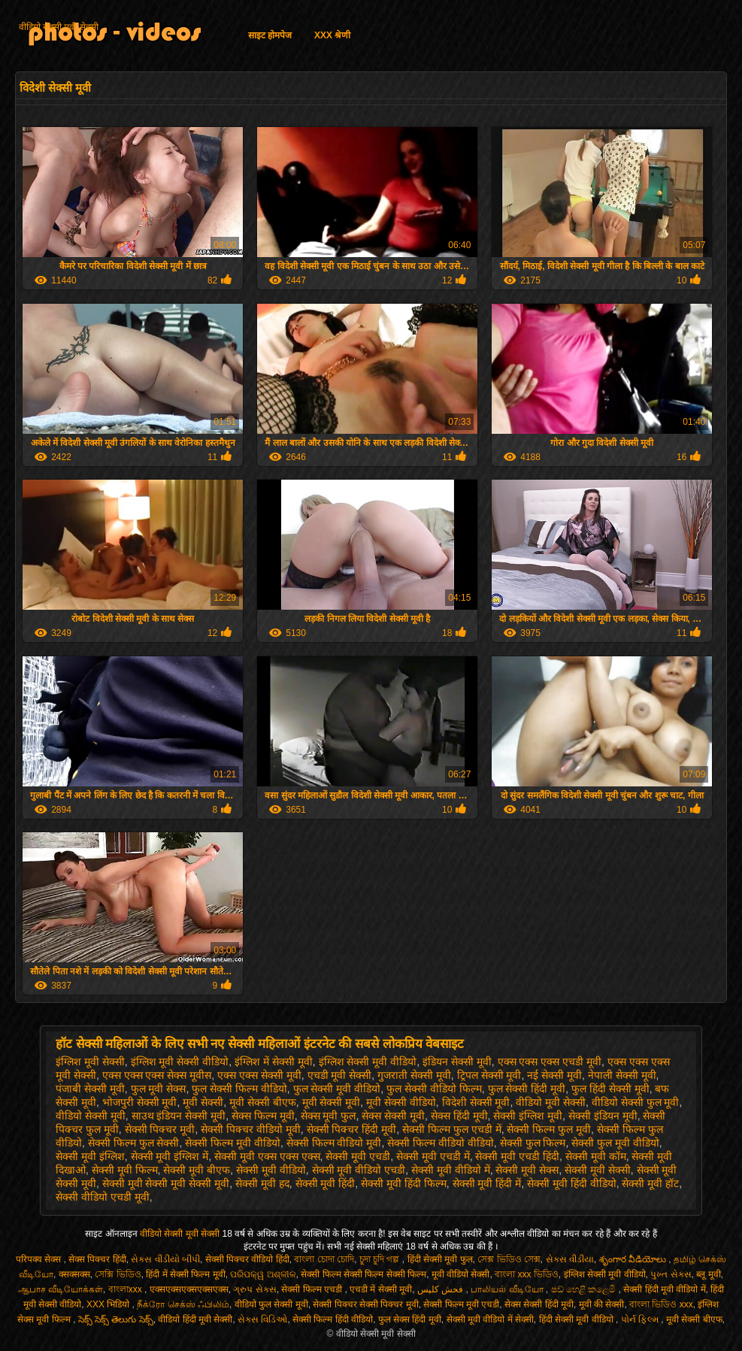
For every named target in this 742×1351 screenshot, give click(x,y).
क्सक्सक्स (74, 1274)
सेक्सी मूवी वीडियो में (450, 1170)
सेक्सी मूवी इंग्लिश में (170, 1156)
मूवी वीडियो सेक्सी (461, 1274)
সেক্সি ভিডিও (118, 1274)
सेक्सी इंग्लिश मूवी (527, 1116)
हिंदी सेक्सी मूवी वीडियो (577, 1319)
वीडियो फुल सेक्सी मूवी (271, 1304)
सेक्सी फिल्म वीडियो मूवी (334, 1143)
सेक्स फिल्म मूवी (263, 1116)
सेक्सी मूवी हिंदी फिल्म (404, 1183)
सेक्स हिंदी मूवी (459, 1116)
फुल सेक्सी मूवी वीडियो (337, 1089)
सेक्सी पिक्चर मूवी (160, 1129)
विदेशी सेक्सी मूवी (476, 1102)
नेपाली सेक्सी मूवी (622, 1075)
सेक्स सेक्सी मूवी (393, 1116)
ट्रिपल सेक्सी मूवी (489, 1075)
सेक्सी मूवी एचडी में (433, 1156)
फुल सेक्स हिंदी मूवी (409, 1319)
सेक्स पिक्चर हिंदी (97, 1259)
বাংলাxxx (126, 1289)
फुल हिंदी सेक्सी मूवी (610, 1089)
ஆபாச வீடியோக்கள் (60, 1289)
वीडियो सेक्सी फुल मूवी (636, 1102)
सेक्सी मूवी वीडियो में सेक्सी (490, 1319)
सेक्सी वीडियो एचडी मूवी (103, 1197)
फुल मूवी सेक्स (158, 1089)
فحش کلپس (441, 1289)
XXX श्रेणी (332, 35)
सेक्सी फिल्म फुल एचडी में (451, 1129)
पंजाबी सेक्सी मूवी (90, 1089)
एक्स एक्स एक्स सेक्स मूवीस (157, 1075)
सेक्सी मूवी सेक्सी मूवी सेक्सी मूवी (165, 1183)
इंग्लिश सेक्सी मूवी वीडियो (368, 1062)
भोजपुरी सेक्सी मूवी (139, 1102)
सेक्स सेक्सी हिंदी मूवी (539, 1304)
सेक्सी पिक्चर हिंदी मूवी (352, 1129)
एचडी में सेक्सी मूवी (381, 1289)
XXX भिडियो (109, 1304)
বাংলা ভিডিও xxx (661, 1304)
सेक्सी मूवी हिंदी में (487, 1183)
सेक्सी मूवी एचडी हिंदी (517, 1156)
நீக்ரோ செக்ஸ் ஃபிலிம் (183, 1304)
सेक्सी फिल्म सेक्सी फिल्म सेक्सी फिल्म (363, 1274)
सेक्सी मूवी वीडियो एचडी (359, 1170)
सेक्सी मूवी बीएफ (196, 1170)
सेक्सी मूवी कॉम (595, 1156)
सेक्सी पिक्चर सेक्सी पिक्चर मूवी (365, 1304)
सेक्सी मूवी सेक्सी (598, 1170)
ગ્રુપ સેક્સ (254, 1289)
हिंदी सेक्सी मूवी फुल (440, 1259)
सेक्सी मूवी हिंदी (325, 1183)
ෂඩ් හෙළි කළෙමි (585, 1289)
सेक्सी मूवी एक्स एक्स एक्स (267, 1156)
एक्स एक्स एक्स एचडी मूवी (550, 1062)
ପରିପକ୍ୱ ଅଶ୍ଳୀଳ (262, 1274)
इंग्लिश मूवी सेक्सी (90, 1062)
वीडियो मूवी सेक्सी (551, 1102)
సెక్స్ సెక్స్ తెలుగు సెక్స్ (115, 1319)
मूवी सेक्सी (203, 1102)
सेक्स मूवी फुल (328, 1116)
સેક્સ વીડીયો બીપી (165, 1259)
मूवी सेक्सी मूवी (331, 1102)
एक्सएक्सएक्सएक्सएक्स (189, 1289)
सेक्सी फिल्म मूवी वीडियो (232, 1143)
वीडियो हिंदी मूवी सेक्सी (195, 1319)
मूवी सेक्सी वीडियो (401, 1102)
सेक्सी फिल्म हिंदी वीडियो (332, 1319)
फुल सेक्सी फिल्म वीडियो (239, 1089)
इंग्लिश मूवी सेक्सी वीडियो (180, 1062)
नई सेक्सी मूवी (554, 1075)
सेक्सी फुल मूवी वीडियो (615, 1143)
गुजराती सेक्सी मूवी (414, 1075)
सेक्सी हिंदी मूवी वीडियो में (664, 1289)
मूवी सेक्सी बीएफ (262, 1102)
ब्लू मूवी (708, 1274)
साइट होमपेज (270, 35)
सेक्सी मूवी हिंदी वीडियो (571, 1183)
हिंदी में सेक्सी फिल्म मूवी (185, 1274)
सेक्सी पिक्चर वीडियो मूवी (251, 1129)
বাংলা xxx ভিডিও (527, 1274)
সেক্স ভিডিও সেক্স (509, 1259)
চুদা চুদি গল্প (380, 1259)
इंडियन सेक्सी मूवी (457, 1062)
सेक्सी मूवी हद (262, 1183)
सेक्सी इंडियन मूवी (603, 1116)
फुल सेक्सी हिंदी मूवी (527, 1089)
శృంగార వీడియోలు (634, 1259)
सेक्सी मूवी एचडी (358, 1156)
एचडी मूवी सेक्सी (339, 1075)
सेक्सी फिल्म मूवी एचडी (461, 1304)
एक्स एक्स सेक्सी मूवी (259, 1075)
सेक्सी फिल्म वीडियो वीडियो (440, 1143)
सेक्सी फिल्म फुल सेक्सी (134, 1143)
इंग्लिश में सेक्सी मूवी (274, 1062)
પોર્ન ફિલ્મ (641, 1319)
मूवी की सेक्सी (602, 1304)
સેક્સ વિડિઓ (262, 1319)
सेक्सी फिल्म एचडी (312, 1289)
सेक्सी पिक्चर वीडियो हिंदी (247, 1259)
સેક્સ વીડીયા (570, 1259)
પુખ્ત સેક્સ (670, 1274)
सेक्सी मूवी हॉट (650, 1183)
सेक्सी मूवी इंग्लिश (90, 1156)
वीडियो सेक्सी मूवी (91, 1116)
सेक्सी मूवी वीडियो (271, 1170)
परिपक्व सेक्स (40, 1259)
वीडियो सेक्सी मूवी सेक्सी (58, 27)
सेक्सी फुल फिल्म (533, 1143)
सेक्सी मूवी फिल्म (125, 1170)
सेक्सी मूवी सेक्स (527, 1170)
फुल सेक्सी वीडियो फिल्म (434, 1089)
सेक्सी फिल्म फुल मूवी (549, 1129)
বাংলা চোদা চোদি (324, 1259)
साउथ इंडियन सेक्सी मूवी (179, 1116)
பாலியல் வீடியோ (508, 1289)
